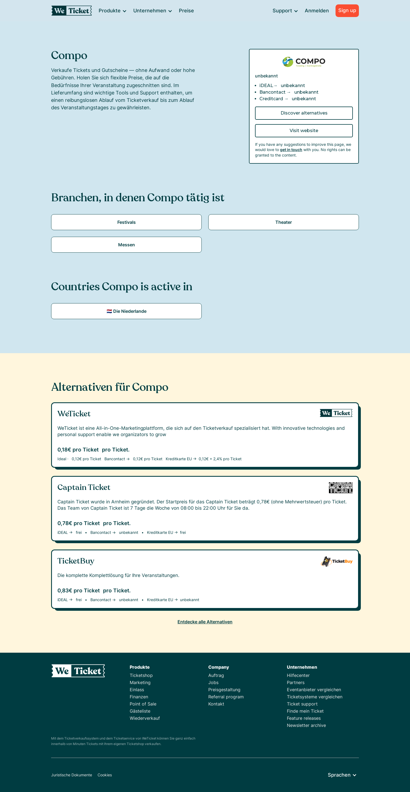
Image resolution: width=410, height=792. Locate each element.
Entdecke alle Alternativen (205, 621)
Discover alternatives (304, 113)
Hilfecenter (298, 675)
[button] (112, 10)
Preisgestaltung (224, 689)
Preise (186, 10)
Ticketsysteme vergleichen (314, 696)
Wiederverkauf (145, 718)
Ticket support (302, 704)
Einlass (137, 689)
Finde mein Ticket (305, 711)
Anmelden (317, 10)
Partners (295, 682)
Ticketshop (141, 675)
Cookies (105, 775)
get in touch (291, 149)
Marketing (140, 682)
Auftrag (216, 675)
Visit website (304, 130)
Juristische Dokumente (71, 775)
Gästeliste (140, 711)
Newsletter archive (306, 725)
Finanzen (139, 696)
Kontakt (216, 704)
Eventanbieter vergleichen (314, 689)
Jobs (213, 682)
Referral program (226, 696)
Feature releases (304, 718)
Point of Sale (143, 704)
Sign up (347, 10)
